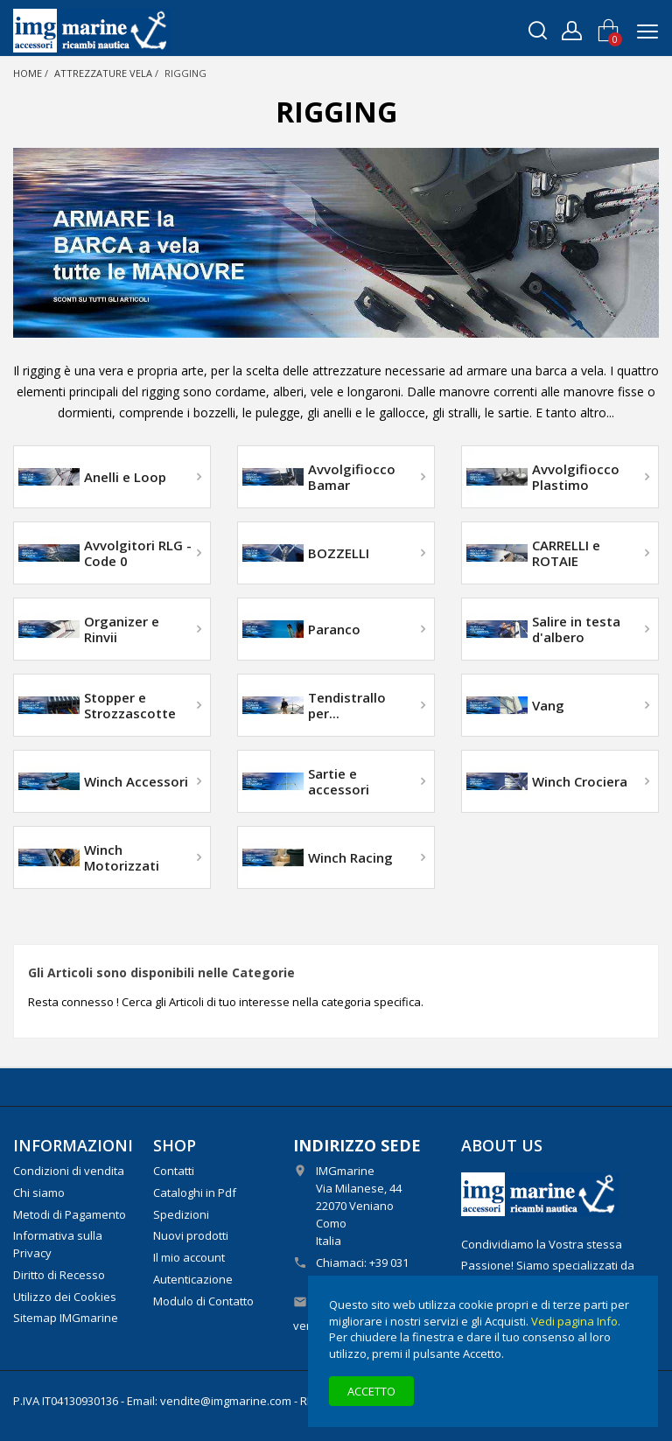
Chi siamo (39, 1192)
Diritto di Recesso (59, 1275)
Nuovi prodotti (190, 1235)
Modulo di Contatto (203, 1301)
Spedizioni (181, 1214)
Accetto (371, 1391)
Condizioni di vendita (68, 1171)
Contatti (173, 1171)
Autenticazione (193, 1279)
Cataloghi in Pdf (194, 1192)
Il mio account (189, 1257)
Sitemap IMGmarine (65, 1318)
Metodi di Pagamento (69, 1214)
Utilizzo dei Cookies (64, 1297)
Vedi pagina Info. (575, 1321)
